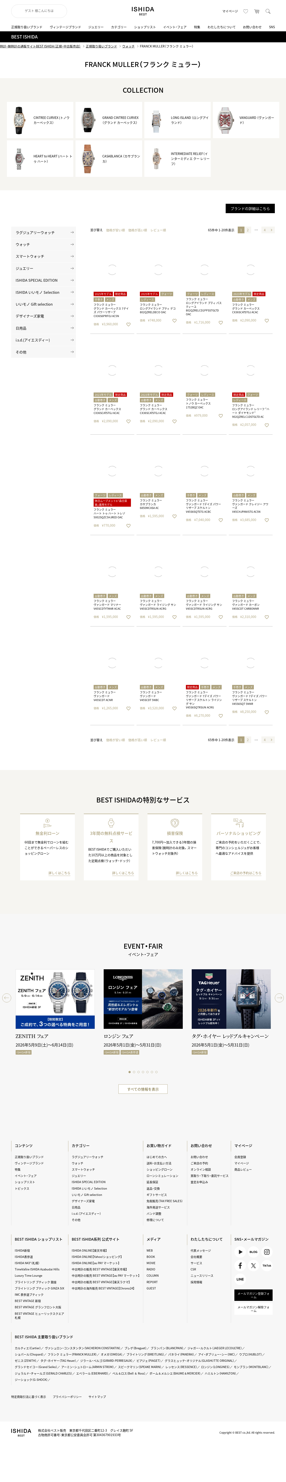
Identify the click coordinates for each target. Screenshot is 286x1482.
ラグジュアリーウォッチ (35, 232)
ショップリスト (145, 27)
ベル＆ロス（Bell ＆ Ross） (128, 1373)
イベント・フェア (175, 27)
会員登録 (240, 1157)
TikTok (267, 1265)
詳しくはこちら (59, 873)
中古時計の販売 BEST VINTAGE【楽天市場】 (99, 1269)
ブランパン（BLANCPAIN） (167, 1348)
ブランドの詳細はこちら (250, 208)
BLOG (253, 1252)
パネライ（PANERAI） (181, 1354)
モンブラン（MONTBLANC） (251, 1367)
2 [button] (248, 230)
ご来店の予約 (199, 1163)
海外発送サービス (158, 1207)
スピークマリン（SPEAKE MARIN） (139, 1367)
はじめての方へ (157, 1157)
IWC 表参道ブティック (29, 1294)
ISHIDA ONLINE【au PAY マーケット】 (96, 1263)
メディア (154, 1239)
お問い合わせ (252, 27)
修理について (155, 1220)
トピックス (22, 1188)
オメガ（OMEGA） (111, 1354)
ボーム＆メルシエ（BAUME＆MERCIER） (175, 1373)
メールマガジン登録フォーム (253, 1295)
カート (257, 11)
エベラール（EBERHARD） (92, 1373)
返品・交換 (153, 1188)
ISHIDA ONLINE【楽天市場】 (89, 1250)
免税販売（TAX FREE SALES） (165, 1201)
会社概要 (196, 1257)
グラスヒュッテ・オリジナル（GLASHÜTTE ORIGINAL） (199, 1360)
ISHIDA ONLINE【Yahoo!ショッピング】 (97, 1257)
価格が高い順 (137, 230)
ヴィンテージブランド (65, 27)
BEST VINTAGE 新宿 (28, 1301)
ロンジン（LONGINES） (215, 1367)
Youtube (240, 1252)
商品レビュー (243, 1169)
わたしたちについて (222, 27)
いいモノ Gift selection (34, 304)
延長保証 (152, 1182)
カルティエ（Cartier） (28, 1348)
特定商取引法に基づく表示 (28, 1396)
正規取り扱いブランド (26, 27)
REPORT (152, 1282)
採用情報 (196, 1282)
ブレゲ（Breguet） (135, 1348)
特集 (197, 27)
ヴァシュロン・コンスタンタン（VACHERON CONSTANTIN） (82, 1348)
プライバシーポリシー (67, 1396)
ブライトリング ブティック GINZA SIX (39, 1288)
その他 (21, 352)
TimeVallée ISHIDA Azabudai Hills (37, 1269)
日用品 (21, 328)
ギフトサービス (157, 1194)
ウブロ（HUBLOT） (250, 1354)
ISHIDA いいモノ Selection (37, 292)
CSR (193, 1269)
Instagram (267, 1252)
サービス (196, 1263)
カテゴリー (119, 27)
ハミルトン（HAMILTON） (220, 1373)
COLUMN (153, 1275)
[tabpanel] (55, 1015)
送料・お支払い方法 (159, 1163)
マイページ (230, 11)
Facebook (240, 1265)
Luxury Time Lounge (28, 1275)
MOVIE (151, 1263)
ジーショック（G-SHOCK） (31, 1379)
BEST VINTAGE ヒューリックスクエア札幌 (39, 1315)
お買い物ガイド (159, 1145)
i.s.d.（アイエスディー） (86, 1213)
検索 (268, 11)
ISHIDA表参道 (24, 1257)
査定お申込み (199, 1182)
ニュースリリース (202, 1275)
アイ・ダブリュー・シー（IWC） (216, 1354)
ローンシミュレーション (162, 1175)
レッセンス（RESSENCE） (181, 1367)
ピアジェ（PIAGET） (149, 1360)
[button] (271, 230)
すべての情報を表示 (143, 1089)
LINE (240, 1279)
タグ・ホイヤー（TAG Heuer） (58, 1360)
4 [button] (265, 230)
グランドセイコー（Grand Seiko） (36, 1367)
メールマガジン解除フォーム (253, 1309)
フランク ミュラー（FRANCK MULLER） (72, 1354)
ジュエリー (96, 27)
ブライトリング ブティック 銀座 (36, 1282)
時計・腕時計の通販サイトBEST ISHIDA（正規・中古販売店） (40, 46)
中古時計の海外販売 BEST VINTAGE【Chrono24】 (103, 1288)
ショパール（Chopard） (29, 1354)
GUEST (151, 1288)
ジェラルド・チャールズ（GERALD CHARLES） (43, 1373)
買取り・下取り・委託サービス (210, 1175)
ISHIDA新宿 (22, 1250)
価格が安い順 (115, 230)
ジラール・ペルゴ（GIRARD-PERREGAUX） (106, 1360)
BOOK (151, 1257)
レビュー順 (158, 230)
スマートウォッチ (30, 256)
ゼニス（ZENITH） (25, 1360)
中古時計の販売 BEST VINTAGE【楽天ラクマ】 (101, 1282)
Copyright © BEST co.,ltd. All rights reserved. (247, 1433)
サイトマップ (97, 1396)
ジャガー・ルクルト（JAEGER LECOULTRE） (214, 1348)
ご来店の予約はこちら (245, 873)
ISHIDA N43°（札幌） (27, 1263)
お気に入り (245, 11)
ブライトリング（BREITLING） (145, 1354)
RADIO (151, 1269)
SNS (272, 27)
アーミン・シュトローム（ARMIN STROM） (87, 1367)
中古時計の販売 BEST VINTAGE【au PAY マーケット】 (106, 1275)
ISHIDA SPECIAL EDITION (37, 280)
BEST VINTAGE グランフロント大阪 (38, 1307)
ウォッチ (128, 46)
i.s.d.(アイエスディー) (33, 340)
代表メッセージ (201, 1250)
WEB (150, 1250)
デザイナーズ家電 (30, 316)
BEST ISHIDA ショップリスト (39, 1239)
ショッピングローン (159, 1169)
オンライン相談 (201, 1169)
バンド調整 (154, 1213)
